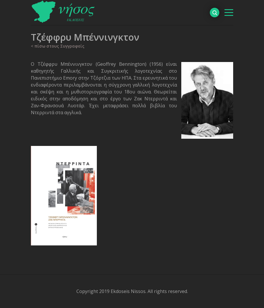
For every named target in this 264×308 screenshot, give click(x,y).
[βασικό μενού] (229, 12)
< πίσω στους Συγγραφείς (57, 46)
